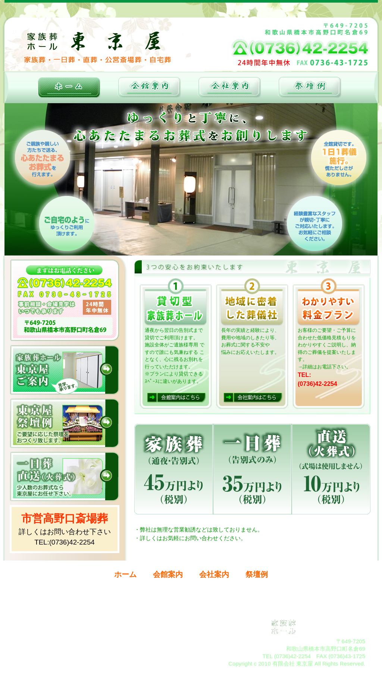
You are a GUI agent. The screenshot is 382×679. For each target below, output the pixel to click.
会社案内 (214, 574)
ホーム (125, 574)
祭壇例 (256, 574)
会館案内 (168, 574)
